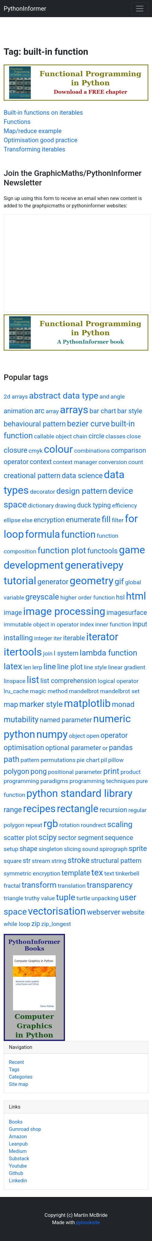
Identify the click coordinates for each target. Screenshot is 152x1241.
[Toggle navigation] (139, 8)
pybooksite (88, 1222)
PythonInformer (25, 8)
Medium (18, 1151)
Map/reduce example (33, 131)
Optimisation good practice (41, 140)
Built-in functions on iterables (43, 112)
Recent (16, 1062)
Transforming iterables (34, 149)
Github (16, 1173)
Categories (20, 1077)
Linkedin (18, 1180)
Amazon (18, 1136)
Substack (19, 1158)
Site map (18, 1084)
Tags (14, 1069)
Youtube (18, 1166)
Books (16, 1122)
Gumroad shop (25, 1129)
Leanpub (18, 1144)
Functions (17, 121)
